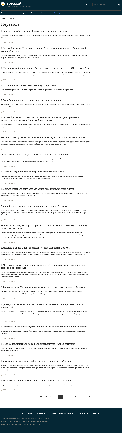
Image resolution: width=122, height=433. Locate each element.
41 (90, 397)
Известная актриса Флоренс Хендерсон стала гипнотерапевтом (35, 247)
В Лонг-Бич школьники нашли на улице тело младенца (31, 100)
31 (51, 397)
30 (46, 397)
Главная (3, 19)
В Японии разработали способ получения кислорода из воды (34, 30)
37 (80, 397)
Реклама (42, 413)
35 (70, 397)
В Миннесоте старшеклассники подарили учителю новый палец (36, 380)
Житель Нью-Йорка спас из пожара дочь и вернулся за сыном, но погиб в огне (43, 137)
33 (60, 397)
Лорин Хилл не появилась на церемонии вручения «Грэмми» (34, 205)
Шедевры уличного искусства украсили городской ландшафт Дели (37, 188)
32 (56, 397)
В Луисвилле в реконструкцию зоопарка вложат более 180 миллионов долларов (44, 326)
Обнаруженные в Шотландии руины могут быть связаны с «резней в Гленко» (43, 287)
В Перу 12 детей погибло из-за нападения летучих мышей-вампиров (38, 343)
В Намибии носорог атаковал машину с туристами (28, 85)
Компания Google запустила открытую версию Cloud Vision (32, 171)
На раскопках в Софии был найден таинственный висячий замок (36, 360)
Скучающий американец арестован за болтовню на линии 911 (34, 154)
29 (41, 397)
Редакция (28, 413)
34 (65, 397)
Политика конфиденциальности (61, 413)
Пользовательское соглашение (89, 413)
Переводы (12, 19)
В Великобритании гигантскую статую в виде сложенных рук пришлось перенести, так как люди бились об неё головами (40, 119)
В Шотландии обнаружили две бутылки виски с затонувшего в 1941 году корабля (45, 68)
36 (75, 397)
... (36, 397)
